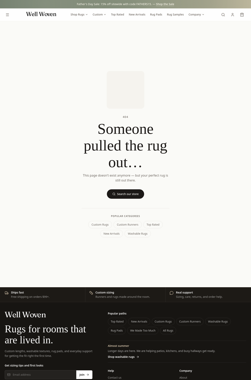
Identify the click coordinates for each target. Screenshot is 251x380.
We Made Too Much (143, 330)
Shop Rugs (79, 14)
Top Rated (117, 14)
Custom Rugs (100, 224)
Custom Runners (127, 224)
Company (196, 14)
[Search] (223, 14)
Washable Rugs (137, 233)
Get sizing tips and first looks (24, 365)
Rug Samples (175, 14)
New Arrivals (137, 14)
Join (84, 374)
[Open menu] (7, 14)
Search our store (125, 194)
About (183, 377)
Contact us (115, 377)
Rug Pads (156, 14)
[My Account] (232, 14)
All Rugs (168, 330)
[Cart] (242, 14)
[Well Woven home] (41, 15)
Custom (99, 14)
